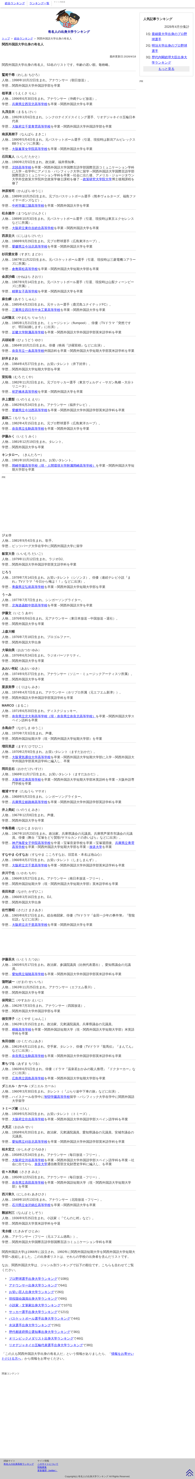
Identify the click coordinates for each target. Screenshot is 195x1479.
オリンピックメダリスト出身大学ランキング (41, 1338)
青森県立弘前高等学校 (28, 587)
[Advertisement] (69, 504)
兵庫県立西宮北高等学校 (29, 104)
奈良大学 (41, 1164)
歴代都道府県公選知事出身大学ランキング (39, 1332)
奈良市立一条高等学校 (28, 351)
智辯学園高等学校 (57, 1097)
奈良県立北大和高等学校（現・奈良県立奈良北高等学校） (54, 716)
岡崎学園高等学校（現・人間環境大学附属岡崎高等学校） (54, 465)
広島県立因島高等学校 (28, 1078)
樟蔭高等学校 (21, 1029)
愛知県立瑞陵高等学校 (28, 974)
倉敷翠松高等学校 (25, 269)
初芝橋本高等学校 (25, 391)
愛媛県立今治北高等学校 (29, 246)
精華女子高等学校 (25, 291)
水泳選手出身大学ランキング (30, 1325)
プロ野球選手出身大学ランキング (33, 1279)
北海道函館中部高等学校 (29, 605)
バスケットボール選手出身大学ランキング (39, 1318)
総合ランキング (15, 3)
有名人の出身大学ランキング (69, 32)
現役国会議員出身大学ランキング (33, 1298)
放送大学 (95, 847)
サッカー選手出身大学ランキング (33, 1312)
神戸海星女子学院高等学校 (31, 843)
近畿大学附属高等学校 (28, 332)
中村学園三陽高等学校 (28, 205)
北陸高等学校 (21, 167)
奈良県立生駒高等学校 (28, 428)
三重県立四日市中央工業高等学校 (36, 310)
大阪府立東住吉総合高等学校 (33, 228)
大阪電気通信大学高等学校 (31, 757)
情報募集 (42, 1467)
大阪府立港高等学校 (26, 779)
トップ (6, 38)
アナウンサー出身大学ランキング (33, 1285)
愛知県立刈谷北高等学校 (29, 1141)
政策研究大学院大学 (97, 179)
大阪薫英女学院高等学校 (29, 149)
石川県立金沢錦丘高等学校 (31, 1205)
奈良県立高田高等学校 (28, 1182)
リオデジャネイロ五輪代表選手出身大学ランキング (46, 1345)
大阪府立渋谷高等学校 (28, 1160)
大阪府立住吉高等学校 (28, 1119)
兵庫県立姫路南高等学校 (29, 802)
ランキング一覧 (39, 3)
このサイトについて (47, 1464)
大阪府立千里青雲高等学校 (31, 126)
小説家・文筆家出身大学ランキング (34, 1305)
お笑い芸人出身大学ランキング (31, 1292)
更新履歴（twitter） (47, 1470)
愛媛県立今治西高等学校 (29, 410)
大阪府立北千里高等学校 (29, 865)
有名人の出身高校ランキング (19, 1464)
